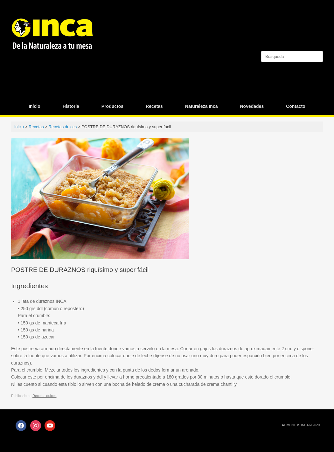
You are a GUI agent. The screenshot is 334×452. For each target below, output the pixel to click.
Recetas (154, 106)
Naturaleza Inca (201, 106)
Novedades (252, 106)
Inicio (34, 106)
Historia (71, 106)
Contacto (295, 106)
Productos (112, 106)
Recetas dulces (44, 396)
